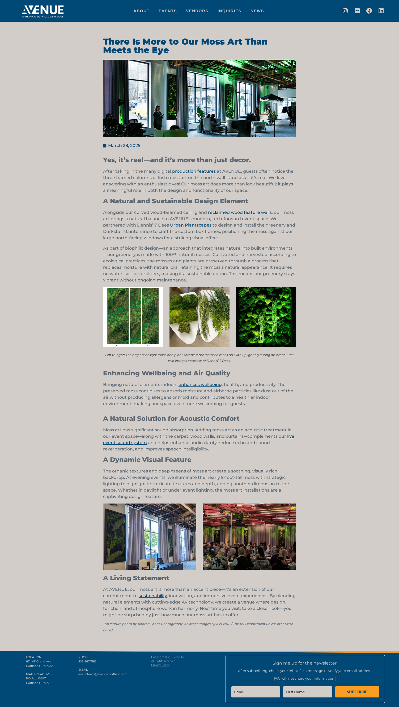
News (257, 10)
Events (168, 10)
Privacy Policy (160, 665)
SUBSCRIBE (357, 691)
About (141, 10)
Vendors (197, 10)
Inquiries (229, 10)
